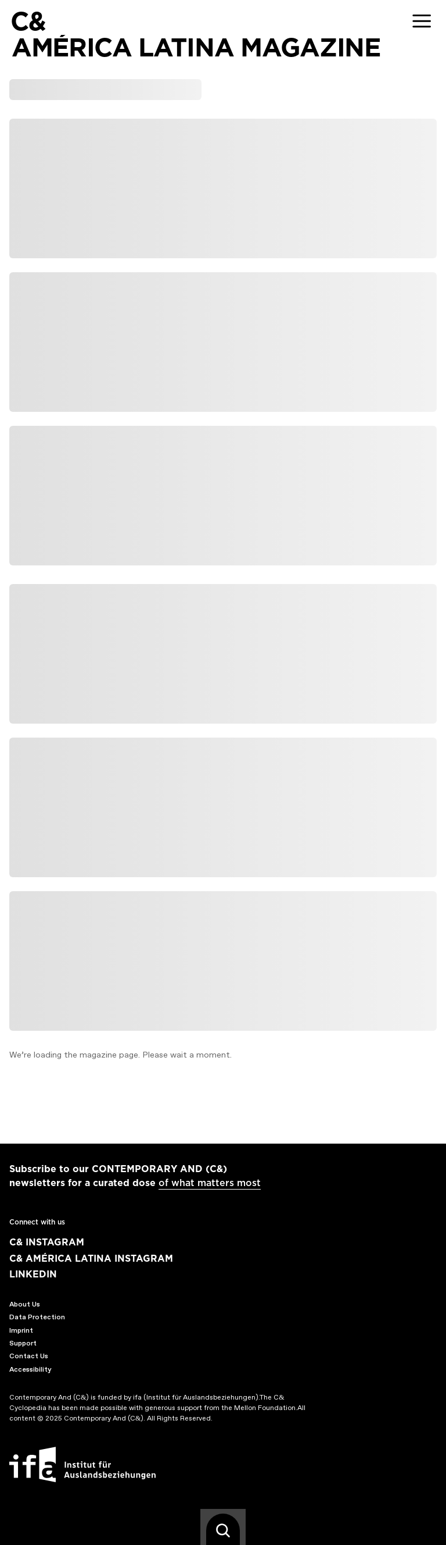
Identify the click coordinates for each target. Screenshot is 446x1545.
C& (28, 21)
